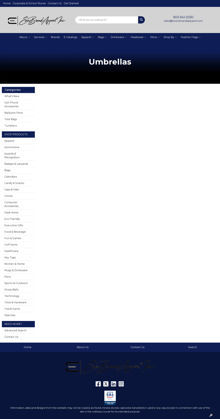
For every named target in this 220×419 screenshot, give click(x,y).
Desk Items (11, 212)
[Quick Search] (106, 19)
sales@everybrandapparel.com (183, 20)
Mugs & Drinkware (16, 270)
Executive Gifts (13, 225)
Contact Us (55, 3)
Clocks (8, 195)
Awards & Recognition (12, 155)
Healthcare (11, 251)
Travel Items (12, 308)
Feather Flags (191, 37)
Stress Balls (11, 289)
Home (7, 3)
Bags (102, 37)
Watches (9, 315)
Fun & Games (12, 238)
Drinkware (119, 37)
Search (192, 347)
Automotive (11, 147)
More (155, 37)
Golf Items (10, 244)
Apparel (87, 37)
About (24, 37)
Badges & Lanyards (16, 163)
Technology (11, 296)
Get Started (71, 3)
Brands (55, 37)
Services (40, 37)
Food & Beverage (15, 231)
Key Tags (10, 257)
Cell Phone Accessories (11, 104)
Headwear (138, 37)
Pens (7, 276)
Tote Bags (10, 119)
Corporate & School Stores (29, 3)
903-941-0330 (183, 17)
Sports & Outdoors (16, 283)
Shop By (170, 37)
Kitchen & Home (14, 263)
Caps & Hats (11, 189)
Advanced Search (15, 330)
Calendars (10, 176)
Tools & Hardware (15, 302)
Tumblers (10, 125)
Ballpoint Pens (13, 112)
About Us (82, 347)
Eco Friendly (12, 218)
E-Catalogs (70, 37)
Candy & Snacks (14, 183)
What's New (11, 96)
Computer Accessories (11, 204)
